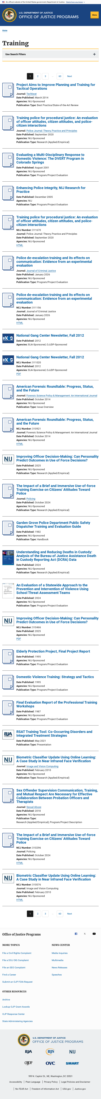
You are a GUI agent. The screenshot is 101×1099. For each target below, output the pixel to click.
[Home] (48, 15)
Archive (6, 999)
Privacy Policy (51, 1082)
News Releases (59, 967)
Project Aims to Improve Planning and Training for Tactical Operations (55, 87)
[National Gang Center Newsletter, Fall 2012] (8, 339)
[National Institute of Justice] (72, 1054)
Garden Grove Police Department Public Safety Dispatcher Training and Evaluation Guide (53, 525)
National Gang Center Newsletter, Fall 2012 (50, 335)
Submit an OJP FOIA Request (17, 981)
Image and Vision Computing (42, 766)
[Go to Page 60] (60, 76)
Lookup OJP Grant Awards (16, 1006)
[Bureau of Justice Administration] (28, 1054)
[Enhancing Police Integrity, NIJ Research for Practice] (8, 199)
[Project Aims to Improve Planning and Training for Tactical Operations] (8, 96)
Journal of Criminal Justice (41, 270)
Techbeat (31, 93)
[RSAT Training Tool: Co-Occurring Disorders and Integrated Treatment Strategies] (8, 735)
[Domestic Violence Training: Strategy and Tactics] (8, 688)
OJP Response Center (13, 1014)
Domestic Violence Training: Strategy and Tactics (55, 677)
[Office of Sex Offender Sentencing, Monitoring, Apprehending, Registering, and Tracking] (72, 1065)
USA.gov (67, 1089)
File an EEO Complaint (13, 967)
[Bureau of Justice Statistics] (50, 1056)
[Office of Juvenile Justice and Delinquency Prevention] (28, 1065)
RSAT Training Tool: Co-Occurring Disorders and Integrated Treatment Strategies (54, 734)
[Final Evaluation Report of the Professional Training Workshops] (8, 714)
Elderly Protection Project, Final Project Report (53, 651)
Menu (94, 15)
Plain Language (33, 1082)
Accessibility (15, 1082)
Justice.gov (80, 1089)
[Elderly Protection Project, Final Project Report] (8, 663)
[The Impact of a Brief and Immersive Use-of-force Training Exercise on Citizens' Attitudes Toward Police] (8, 497)
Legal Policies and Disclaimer (75, 1082)
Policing (30, 498)
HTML (19, 245)
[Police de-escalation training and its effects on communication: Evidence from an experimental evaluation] (8, 269)
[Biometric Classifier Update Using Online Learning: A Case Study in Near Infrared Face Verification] (8, 760)
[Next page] (71, 76)
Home (4, 30)
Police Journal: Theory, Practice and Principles (51, 130)
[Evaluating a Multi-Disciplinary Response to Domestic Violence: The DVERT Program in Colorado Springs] (8, 166)
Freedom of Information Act (45, 1089)
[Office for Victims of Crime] (50, 1065)
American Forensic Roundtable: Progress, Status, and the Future (55, 388)
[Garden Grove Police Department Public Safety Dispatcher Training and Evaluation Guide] (8, 534)
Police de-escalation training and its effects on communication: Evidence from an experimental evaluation (54, 261)
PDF (18, 373)
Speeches (57, 974)
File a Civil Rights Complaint (16, 953)
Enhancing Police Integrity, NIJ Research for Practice (51, 190)
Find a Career (9, 974)
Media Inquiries (60, 953)
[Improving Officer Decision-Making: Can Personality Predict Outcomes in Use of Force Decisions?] (8, 460)
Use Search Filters (15, 54)
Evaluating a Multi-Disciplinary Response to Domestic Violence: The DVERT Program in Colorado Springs (50, 158)
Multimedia (57, 960)
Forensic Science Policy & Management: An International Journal (61, 395)
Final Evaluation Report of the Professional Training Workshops (56, 704)
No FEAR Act (21, 1089)
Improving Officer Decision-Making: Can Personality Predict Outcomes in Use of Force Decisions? (57, 458)
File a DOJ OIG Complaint (15, 960)
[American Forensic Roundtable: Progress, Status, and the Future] (8, 398)
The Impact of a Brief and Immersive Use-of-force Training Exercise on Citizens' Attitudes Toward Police (55, 489)
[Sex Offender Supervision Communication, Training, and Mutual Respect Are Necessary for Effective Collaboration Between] (8, 802)
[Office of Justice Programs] (9, 15)
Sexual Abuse (33, 807)
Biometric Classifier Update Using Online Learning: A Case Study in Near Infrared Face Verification (56, 759)
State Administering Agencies (17, 1021)
